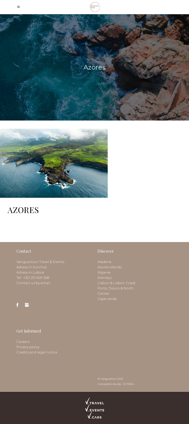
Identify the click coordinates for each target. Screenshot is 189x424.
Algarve (104, 272)
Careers (22, 342)
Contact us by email (33, 283)
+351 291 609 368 (36, 278)
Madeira (104, 262)
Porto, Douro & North (116, 288)
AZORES (23, 209)
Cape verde (107, 299)
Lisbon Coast (124, 283)
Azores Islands (110, 267)
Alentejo (105, 278)
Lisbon (103, 283)
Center (103, 294)
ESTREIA (128, 384)
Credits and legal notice (36, 352)
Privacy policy (27, 347)
